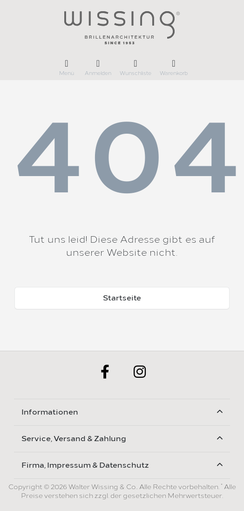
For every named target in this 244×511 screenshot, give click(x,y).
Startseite (122, 297)
